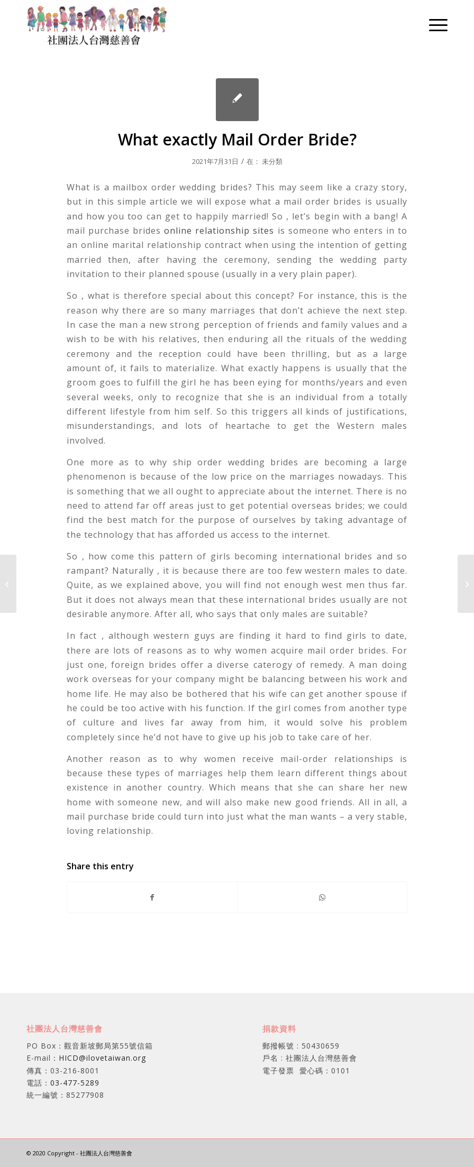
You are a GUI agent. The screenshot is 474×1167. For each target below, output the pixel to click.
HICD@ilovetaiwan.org (102, 1058)
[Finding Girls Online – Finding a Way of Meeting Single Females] (466, 584)
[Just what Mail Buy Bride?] (8, 584)
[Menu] (433, 24)
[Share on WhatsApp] (322, 897)
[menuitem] (433, 24)
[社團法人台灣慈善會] (97, 24)
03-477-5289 (74, 1083)
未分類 (272, 161)
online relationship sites (219, 230)
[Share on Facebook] (152, 897)
